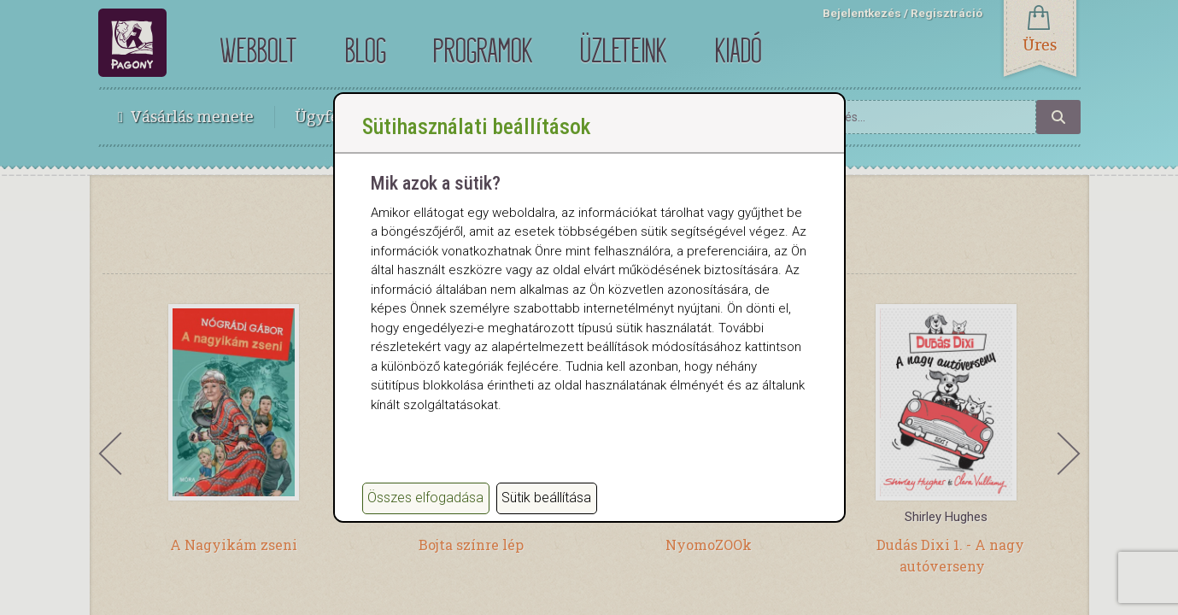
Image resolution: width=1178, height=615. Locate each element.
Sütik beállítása (546, 497)
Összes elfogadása (425, 497)
